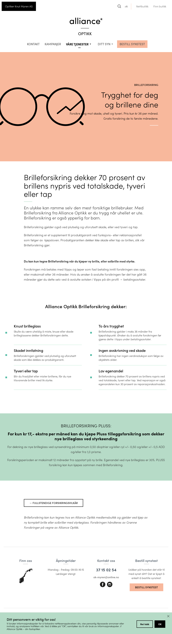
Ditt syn (104, 44)
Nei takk (144, 624)
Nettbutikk (142, 6)
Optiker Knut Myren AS (19, 6)
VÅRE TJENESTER (77, 44)
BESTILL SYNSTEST (132, 44)
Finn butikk (159, 6)
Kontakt (33, 44)
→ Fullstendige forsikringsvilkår (53, 503)
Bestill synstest (146, 587)
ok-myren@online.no (106, 577)
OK (160, 624)
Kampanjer (53, 44)
